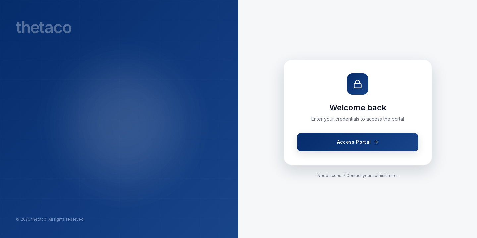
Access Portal (358, 142)
